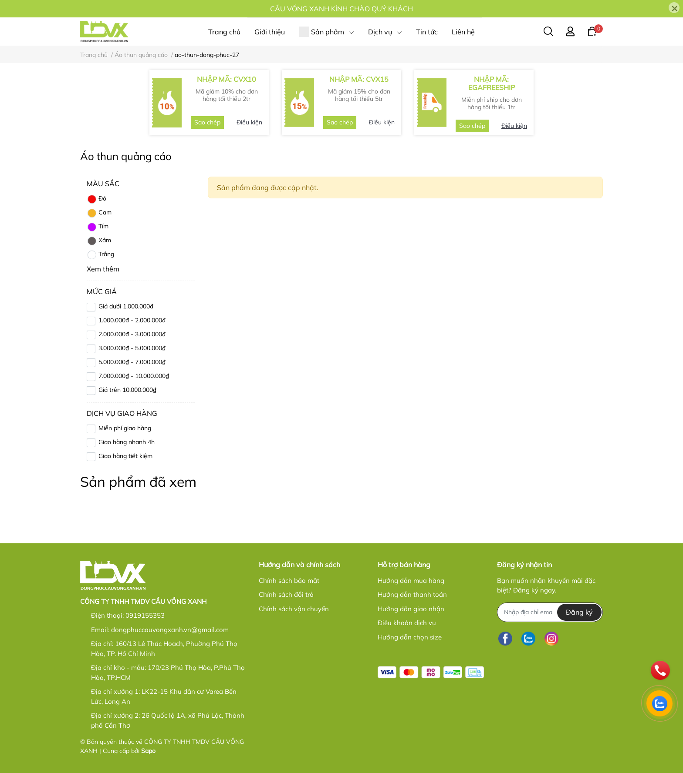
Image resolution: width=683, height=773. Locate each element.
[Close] (674, 7)
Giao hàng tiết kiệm (125, 456)
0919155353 (145, 615)
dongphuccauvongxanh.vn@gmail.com (170, 630)
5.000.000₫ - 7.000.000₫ (132, 362)
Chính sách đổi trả (286, 594)
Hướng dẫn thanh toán (412, 594)
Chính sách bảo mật (289, 580)
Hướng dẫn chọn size (410, 637)
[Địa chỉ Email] (550, 612)
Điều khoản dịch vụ (407, 623)
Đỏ (96, 199)
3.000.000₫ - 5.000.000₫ (132, 348)
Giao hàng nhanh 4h (126, 442)
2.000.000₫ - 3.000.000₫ (132, 334)
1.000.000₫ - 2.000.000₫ (132, 320)
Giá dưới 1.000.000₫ (125, 306)
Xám (99, 241)
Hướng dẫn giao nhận (411, 609)
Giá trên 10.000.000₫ (127, 390)
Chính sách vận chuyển (294, 609)
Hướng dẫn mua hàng (411, 580)
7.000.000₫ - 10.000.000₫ (133, 376)
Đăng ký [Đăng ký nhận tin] (579, 612)
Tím (97, 227)
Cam (99, 213)
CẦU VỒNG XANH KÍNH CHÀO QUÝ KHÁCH (341, 8)
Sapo (148, 751)
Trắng (100, 255)
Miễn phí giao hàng (124, 428)
